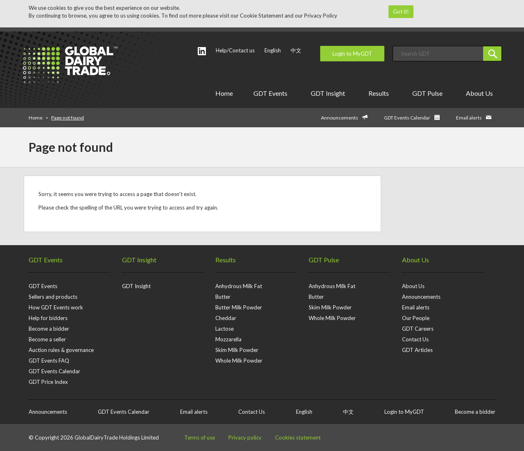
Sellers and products (53, 296)
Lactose (224, 328)
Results (380, 93)
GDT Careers (418, 328)
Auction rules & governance (61, 350)
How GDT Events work (56, 307)
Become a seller (47, 339)
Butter (222, 296)
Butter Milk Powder (238, 307)
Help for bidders (48, 318)
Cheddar (225, 318)
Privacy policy (245, 437)
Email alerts (469, 118)
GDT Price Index (48, 382)
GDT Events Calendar (407, 118)
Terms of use (199, 437)
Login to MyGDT (352, 53)
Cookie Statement (261, 15)
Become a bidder (49, 328)
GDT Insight (329, 93)
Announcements (339, 118)
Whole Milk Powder (238, 360)
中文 (296, 50)
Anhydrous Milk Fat (238, 286)
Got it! (401, 11)
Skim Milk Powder (236, 350)
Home (224, 93)
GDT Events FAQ (49, 360)
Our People (415, 318)
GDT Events (271, 93)
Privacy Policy (320, 15)
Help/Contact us (235, 50)
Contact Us (415, 339)
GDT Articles (417, 350)
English (272, 50)
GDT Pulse (428, 93)
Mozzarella (228, 339)
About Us (481, 93)
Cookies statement (298, 437)
